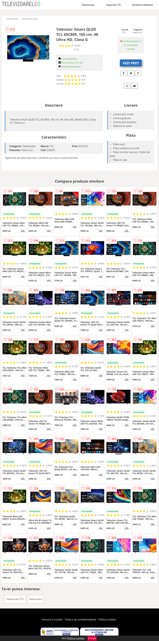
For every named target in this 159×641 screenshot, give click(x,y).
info (23, 230)
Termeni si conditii (52, 619)
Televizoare (88, 5)
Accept (92, 638)
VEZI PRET (131, 63)
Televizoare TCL (30, 18)
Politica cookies (107, 619)
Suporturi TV (113, 5)
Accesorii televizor (142, 5)
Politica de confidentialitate (80, 619)
